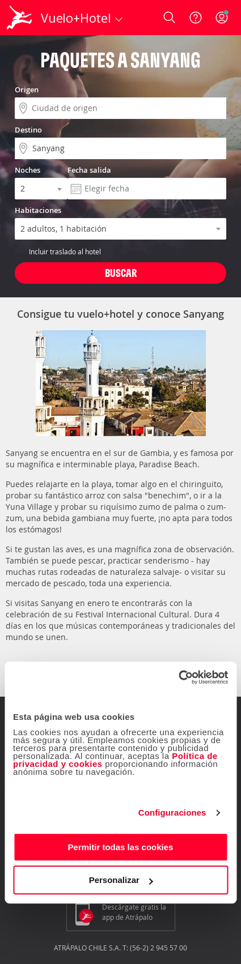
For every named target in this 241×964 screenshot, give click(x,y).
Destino (28, 130)
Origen (27, 89)
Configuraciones (172, 812)
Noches (27, 170)
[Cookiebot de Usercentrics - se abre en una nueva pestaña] (178, 677)
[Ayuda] (195, 17)
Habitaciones (38, 210)
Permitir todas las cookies (121, 847)
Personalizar (121, 880)
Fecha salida (89, 170)
